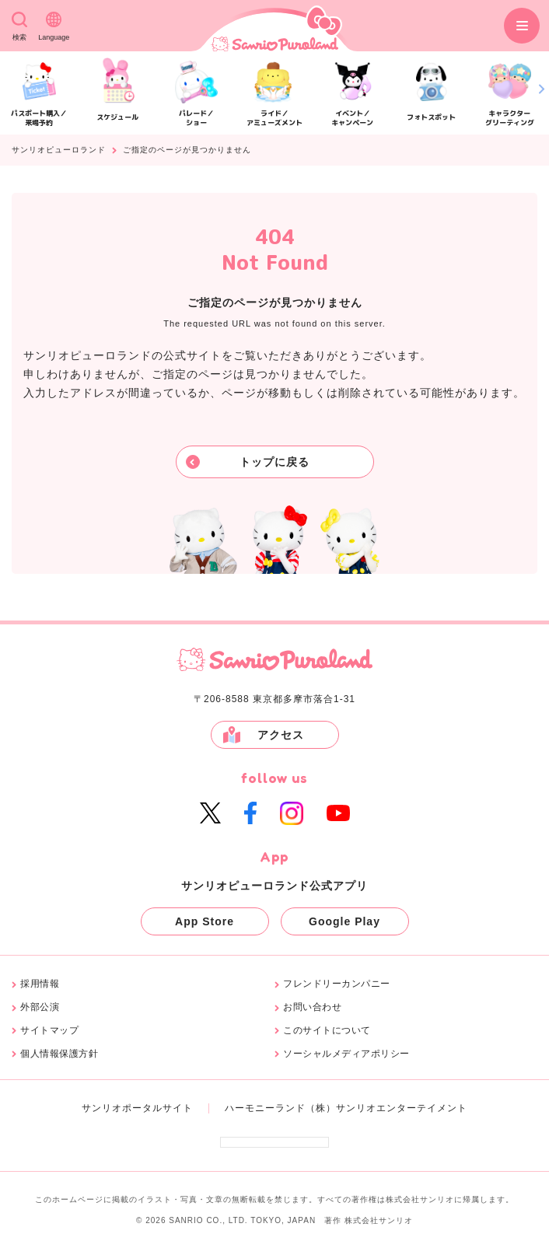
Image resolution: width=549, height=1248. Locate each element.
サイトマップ (49, 1031)
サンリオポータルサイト (137, 1108)
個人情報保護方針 (59, 1054)
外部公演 (39, 1007)
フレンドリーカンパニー (336, 984)
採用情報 (39, 984)
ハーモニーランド (265, 1108)
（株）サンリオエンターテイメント (386, 1108)
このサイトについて (327, 1031)
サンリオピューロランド (59, 150)
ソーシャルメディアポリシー (346, 1054)
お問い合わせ (312, 1007)
